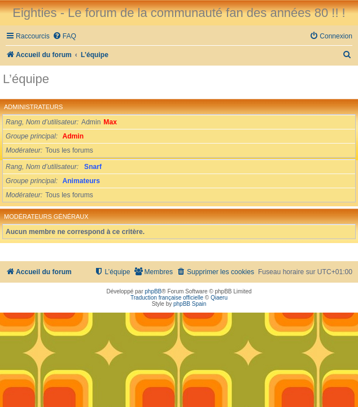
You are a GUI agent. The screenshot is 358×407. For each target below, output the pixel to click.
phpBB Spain (189, 304)
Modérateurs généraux (46, 216)
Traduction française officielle (166, 298)
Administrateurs (33, 106)
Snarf (93, 167)
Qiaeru (219, 298)
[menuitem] (64, 36)
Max (110, 122)
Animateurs (82, 181)
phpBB (153, 291)
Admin (73, 136)
